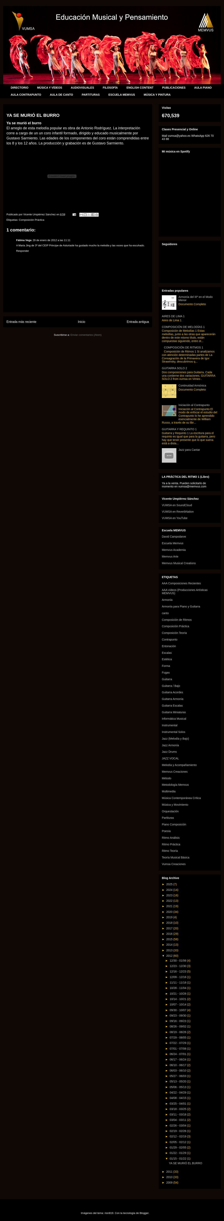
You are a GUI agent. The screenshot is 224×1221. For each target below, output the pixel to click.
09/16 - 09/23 (178, 1021)
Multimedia (169, 791)
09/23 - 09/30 (178, 1015)
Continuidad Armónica (192, 385)
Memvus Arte (170, 556)
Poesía (166, 831)
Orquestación (170, 811)
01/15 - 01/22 (178, 1158)
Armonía (167, 599)
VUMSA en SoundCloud (177, 505)
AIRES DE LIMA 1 (173, 316)
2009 (169, 1182)
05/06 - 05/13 (178, 1087)
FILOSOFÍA (110, 87)
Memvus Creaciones (175, 771)
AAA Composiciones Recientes (181, 583)
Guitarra (167, 679)
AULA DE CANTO (61, 94)
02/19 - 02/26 (178, 1131)
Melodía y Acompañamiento (179, 765)
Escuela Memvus (172, 543)
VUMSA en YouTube (174, 518)
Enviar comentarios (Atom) (86, 334)
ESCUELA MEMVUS (121, 94)
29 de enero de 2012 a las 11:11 (51, 240)
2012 (169, 955)
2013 (169, 950)
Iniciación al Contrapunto (194, 405)
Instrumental (169, 725)
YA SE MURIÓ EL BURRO (185, 1163)
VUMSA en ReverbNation (178, 511)
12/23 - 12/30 (178, 966)
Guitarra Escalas (172, 705)
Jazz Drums (169, 751)
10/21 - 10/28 (178, 993)
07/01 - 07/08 (178, 1048)
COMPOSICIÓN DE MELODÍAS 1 (183, 327)
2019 (169, 917)
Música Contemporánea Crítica (181, 798)
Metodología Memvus (175, 784)
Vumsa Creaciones (174, 864)
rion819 (109, 1213)
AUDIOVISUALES (82, 87)
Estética (167, 659)
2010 (169, 1177)
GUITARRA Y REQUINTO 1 (179, 429)
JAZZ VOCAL (170, 758)
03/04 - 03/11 (178, 1119)
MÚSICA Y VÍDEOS (49, 87)
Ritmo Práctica (171, 844)
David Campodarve (174, 536)
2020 (169, 911)
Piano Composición (174, 824)
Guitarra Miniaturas (174, 712)
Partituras (168, 817)
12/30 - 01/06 (178, 960)
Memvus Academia (174, 549)
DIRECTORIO (19, 87)
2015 (169, 939)
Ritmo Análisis (171, 837)
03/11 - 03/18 (178, 1114)
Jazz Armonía (170, 745)
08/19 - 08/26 (178, 1032)
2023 (169, 895)
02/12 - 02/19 (178, 1136)
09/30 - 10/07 (178, 1010)
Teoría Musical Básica (175, 857)
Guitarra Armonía (172, 699)
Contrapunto (169, 639)
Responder (22, 250)
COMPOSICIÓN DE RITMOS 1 (183, 347)
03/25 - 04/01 (178, 1103)
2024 (169, 889)
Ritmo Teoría (170, 850)
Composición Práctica (31, 219)
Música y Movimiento (175, 804)
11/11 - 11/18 (178, 982)
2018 (169, 922)
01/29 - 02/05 (178, 1147)
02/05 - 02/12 (178, 1142)
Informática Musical (174, 718)
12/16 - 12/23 (178, 971)
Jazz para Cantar (189, 449)
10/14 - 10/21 (178, 999)
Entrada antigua (138, 321)
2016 (169, 933)
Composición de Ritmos (177, 619)
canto (165, 613)
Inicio (81, 321)
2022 (169, 900)
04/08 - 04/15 (178, 1098)
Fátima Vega (23, 240)
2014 (169, 944)
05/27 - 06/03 (178, 1076)
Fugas (166, 672)
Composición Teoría (174, 632)
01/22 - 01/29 (178, 1153)
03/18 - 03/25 (178, 1109)
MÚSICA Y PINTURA (157, 94)
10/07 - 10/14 (178, 1004)
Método (166, 778)
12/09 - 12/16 (178, 977)
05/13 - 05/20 (178, 1081)
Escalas (167, 652)
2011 (169, 1171)
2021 (169, 906)
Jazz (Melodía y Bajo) (175, 738)
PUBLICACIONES (173, 87)
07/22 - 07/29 (178, 1043)
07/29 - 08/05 (178, 1037)
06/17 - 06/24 (178, 1059)
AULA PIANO (203, 87)
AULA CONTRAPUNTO (26, 94)
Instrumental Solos (173, 732)
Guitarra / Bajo (171, 685)
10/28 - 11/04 (178, 988)
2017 (169, 928)
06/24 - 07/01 (178, 1054)
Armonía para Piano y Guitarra (181, 606)
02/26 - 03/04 (178, 1125)
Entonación (169, 646)
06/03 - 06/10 (178, 1070)
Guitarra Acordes (172, 692)
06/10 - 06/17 (178, 1065)
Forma (166, 666)
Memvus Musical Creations (179, 563)
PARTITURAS (91, 94)
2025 (169, 884)
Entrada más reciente (21, 321)
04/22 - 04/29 (178, 1092)
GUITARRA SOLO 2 (174, 368)
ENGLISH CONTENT (140, 87)
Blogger (144, 1213)
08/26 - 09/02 (178, 1026)
